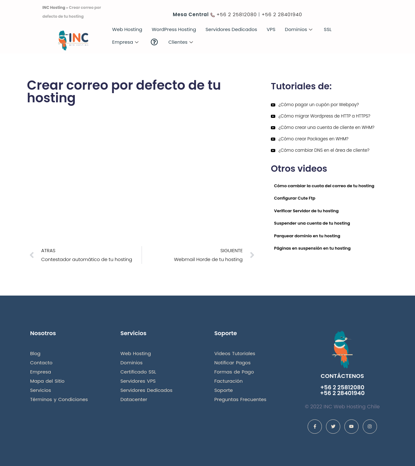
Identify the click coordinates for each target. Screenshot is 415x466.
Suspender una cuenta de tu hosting (312, 223)
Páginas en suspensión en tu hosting (312, 248)
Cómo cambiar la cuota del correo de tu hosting (324, 186)
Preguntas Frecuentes (240, 399)
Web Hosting (127, 29)
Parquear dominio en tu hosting (307, 236)
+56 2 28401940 (282, 14)
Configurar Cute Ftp (294, 198)
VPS (271, 29)
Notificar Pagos (232, 362)
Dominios (298, 29)
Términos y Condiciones (59, 399)
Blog (35, 353)
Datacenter (133, 399)
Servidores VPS (138, 381)
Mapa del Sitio (47, 381)
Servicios (40, 390)
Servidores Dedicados (231, 29)
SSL (327, 29)
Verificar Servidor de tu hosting (306, 211)
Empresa (125, 42)
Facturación (228, 381)
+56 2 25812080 (236, 14)
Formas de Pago (234, 371)
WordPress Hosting (174, 29)
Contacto (41, 362)
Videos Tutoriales (234, 353)
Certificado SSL (138, 371)
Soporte (223, 390)
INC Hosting (53, 7)
